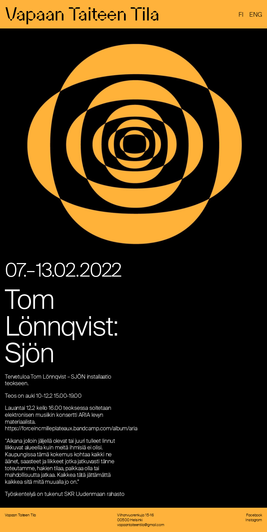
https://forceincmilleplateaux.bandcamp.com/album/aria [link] (71, 428)
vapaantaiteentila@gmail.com (140, 524)
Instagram (253, 519)
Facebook (254, 515)
